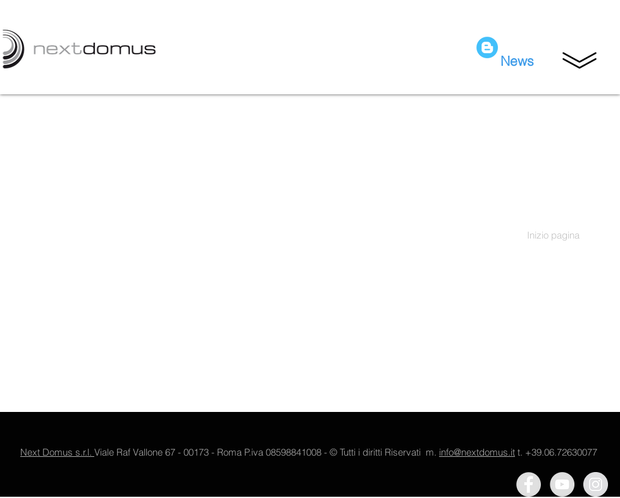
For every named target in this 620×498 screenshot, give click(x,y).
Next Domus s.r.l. (57, 452)
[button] (579, 60)
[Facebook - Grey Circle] (528, 484)
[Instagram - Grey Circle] (595, 484)
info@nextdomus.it (477, 452)
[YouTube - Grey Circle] (562, 484)
